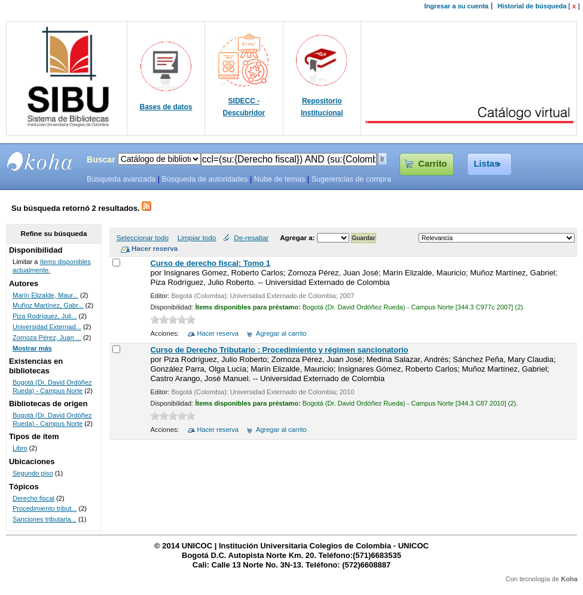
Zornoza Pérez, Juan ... (47, 337)
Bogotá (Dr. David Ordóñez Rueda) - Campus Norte (52, 386)
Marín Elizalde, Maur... (45, 295)
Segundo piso (33, 473)
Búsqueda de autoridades (204, 179)
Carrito (432, 163)
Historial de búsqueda (531, 6)
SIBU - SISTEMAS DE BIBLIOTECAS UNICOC (40, 161)
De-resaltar (251, 237)
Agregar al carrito (281, 333)
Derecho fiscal (33, 498)
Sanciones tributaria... (45, 519)
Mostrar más (32, 348)
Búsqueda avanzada (121, 179)
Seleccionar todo (143, 237)
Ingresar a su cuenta (457, 6)
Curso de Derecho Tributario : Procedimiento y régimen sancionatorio (279, 349)
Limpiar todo (197, 237)
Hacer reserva (218, 333)
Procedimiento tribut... (45, 508)
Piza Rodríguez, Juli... (45, 316)
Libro (20, 448)
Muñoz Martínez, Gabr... (48, 305)
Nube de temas (280, 179)
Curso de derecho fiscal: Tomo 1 (210, 263)
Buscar (101, 159)
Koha (569, 578)
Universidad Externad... (47, 326)
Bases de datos (166, 107)
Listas (486, 163)
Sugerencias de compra (351, 179)
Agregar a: (298, 237)
